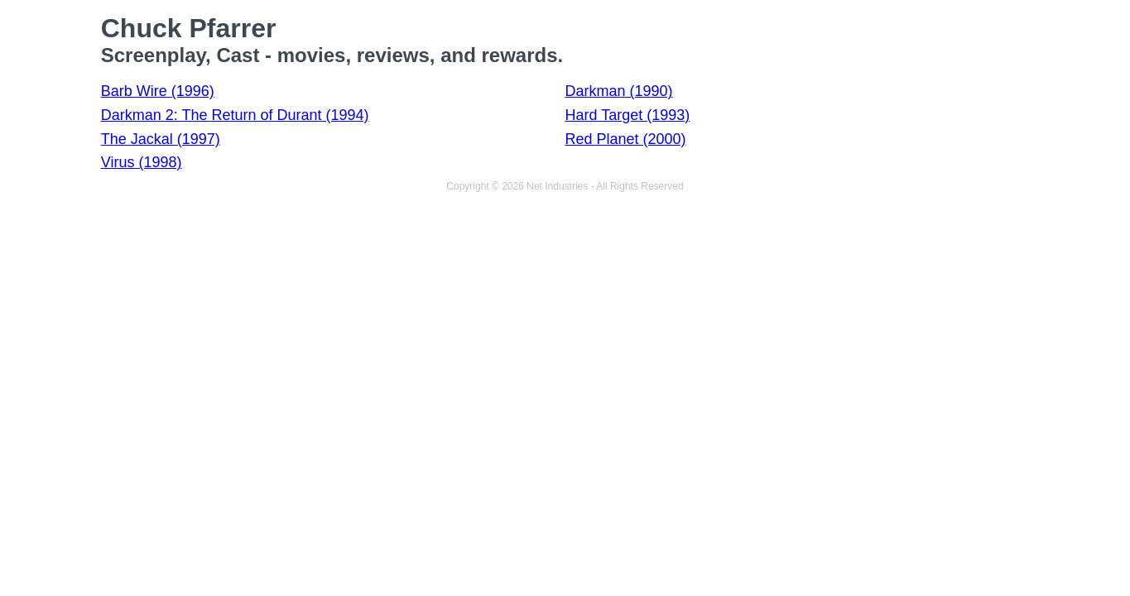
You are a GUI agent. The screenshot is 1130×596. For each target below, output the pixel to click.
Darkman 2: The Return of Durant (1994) (235, 115)
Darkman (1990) (618, 91)
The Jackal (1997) (160, 139)
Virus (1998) (141, 162)
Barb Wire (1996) (157, 91)
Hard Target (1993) (627, 115)
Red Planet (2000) (625, 139)
